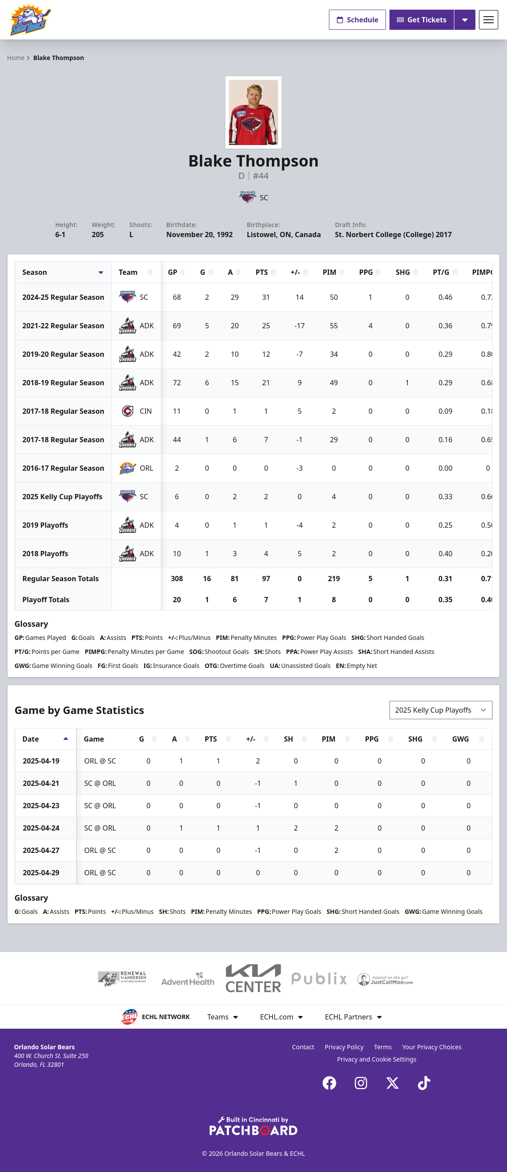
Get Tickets (421, 20)
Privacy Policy (344, 1047)
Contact (303, 1047)
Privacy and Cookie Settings (377, 1059)
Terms (383, 1047)
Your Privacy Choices (431, 1047)
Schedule (357, 20)
